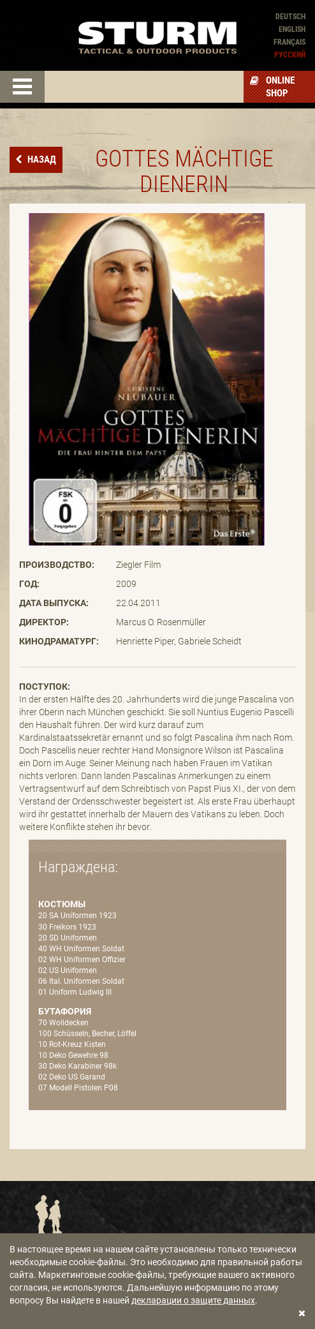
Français (289, 42)
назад (41, 159)
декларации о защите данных (193, 1300)
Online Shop (272, 87)
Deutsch (290, 16)
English (292, 29)
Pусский (289, 54)
